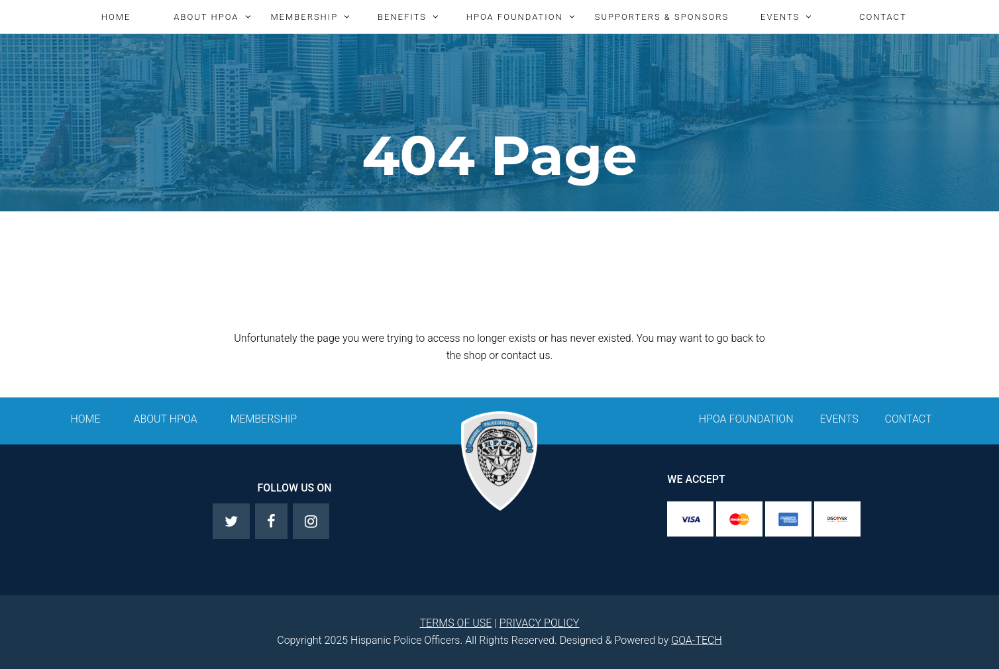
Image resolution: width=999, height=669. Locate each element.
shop (475, 355)
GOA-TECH (696, 640)
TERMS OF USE (456, 623)
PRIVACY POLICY (540, 623)
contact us (526, 355)
